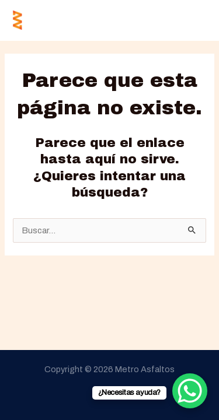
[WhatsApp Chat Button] (189, 390)
